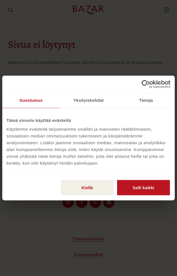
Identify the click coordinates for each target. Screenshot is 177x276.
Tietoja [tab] (146, 100)
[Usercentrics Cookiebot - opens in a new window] (145, 84)
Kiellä (87, 187)
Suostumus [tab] (31, 100)
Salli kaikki (143, 187)
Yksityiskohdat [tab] (88, 100)
